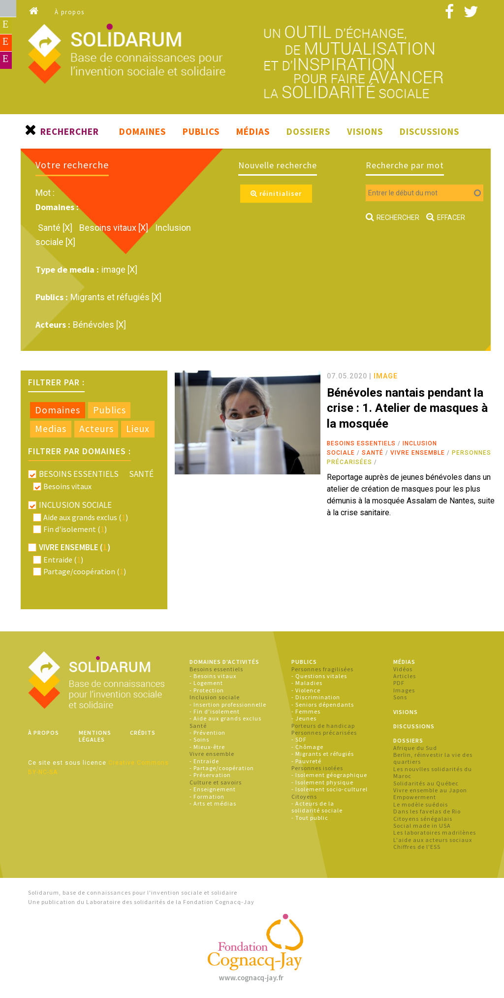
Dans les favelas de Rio (427, 811)
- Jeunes (303, 718)
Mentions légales (95, 736)
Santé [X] (56, 227)
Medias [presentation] (50, 429)
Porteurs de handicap (323, 725)
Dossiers (308, 131)
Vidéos (402, 669)
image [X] (119, 269)
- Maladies (306, 682)
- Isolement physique (322, 782)
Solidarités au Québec (426, 783)
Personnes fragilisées (322, 669)
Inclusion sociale (214, 697)
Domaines (142, 131)
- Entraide (204, 761)
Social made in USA (422, 825)
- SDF (299, 739)
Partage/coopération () (84, 571)
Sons (400, 697)
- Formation (206, 796)
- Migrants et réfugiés (322, 753)
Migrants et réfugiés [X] (115, 297)
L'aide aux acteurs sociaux (432, 839)
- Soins (199, 739)
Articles (404, 676)
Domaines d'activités (224, 661)
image (386, 376)
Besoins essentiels (361, 443)
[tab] (57, 410)
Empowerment (414, 797)
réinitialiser (276, 193)
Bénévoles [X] (99, 324)
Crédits (143, 732)
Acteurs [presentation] (96, 429)
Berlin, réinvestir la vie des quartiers (432, 758)
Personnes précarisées (324, 732)
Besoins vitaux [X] (114, 227)
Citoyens (304, 796)
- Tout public (309, 817)
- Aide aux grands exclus (225, 718)
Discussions (429, 131)
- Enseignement (212, 789)
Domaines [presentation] (57, 410)
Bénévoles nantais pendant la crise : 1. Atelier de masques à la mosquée (407, 408)
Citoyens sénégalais (422, 818)
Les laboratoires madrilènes (434, 832)
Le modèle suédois (420, 804)
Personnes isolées (317, 768)
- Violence (305, 690)
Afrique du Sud (415, 747)
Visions (365, 131)
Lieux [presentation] (138, 429)
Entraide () (63, 559)
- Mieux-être (207, 746)
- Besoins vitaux (212, 676)
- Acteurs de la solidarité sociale (317, 807)
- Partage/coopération (221, 768)
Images (404, 690)
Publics (201, 131)
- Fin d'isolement (214, 711)
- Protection (206, 690)
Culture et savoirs (215, 782)
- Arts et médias (212, 803)
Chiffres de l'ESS (417, 846)
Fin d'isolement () (75, 529)
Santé (372, 452)
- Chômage (307, 746)
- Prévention (207, 732)
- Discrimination (315, 697)
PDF (399, 682)
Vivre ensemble (417, 452)
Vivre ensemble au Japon (430, 790)
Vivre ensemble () (74, 547)
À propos (70, 12)
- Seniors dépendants (322, 704)
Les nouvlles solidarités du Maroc (432, 772)
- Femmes (305, 711)
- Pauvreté (306, 761)
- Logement (206, 682)
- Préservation (210, 775)
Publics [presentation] (109, 410)
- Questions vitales (319, 676)
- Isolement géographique (329, 775)
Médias (253, 131)
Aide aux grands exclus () (85, 517)
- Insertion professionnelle (227, 704)
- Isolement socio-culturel (329, 789)
